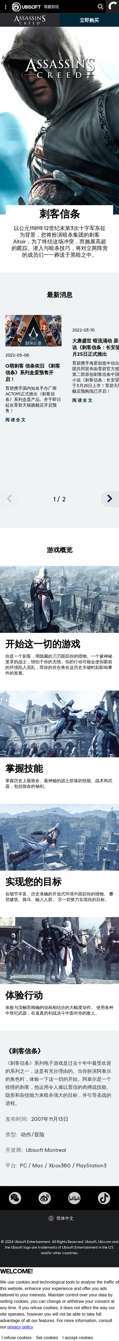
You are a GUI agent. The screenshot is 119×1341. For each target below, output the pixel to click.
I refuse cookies (17, 1337)
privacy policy (20, 1327)
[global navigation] (6, 6)
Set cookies (47, 1337)
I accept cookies (78, 1337)
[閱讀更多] (15, 419)
